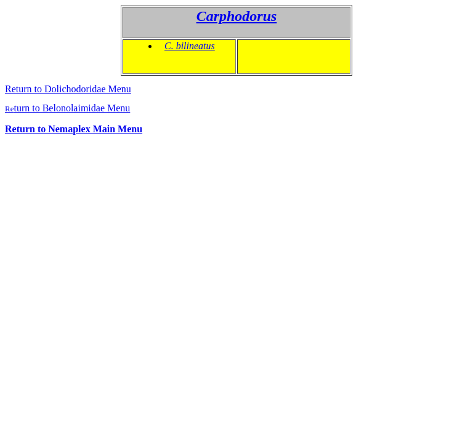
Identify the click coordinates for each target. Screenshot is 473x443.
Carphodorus (236, 16)
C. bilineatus (189, 46)
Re (67, 108)
